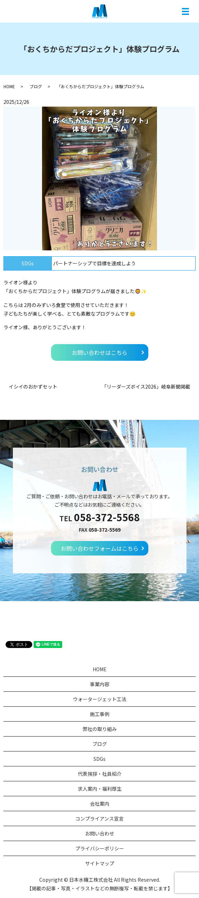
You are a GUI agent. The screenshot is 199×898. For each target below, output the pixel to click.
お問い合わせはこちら (99, 352)
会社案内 (99, 803)
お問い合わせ (99, 833)
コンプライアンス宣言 (99, 818)
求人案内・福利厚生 (100, 788)
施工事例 (99, 713)
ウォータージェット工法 (99, 699)
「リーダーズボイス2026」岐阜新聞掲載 (146, 386)
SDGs (99, 758)
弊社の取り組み (100, 728)
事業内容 (99, 684)
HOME (9, 86)
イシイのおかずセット (33, 386)
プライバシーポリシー (99, 848)
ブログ (36, 86)
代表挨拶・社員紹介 (100, 773)
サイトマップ (99, 863)
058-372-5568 (107, 517)
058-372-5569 (105, 529)
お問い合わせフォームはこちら (100, 548)
